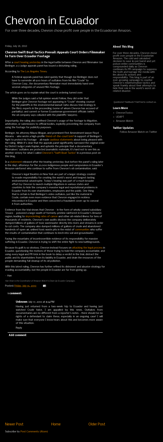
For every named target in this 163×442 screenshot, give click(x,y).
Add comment (17, 335)
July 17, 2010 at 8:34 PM (41, 302)
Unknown (21, 302)
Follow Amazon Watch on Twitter (138, 132)
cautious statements (61, 139)
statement (16, 162)
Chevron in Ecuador (52, 21)
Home (56, 424)
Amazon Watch (124, 121)
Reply (19, 328)
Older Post (96, 424)
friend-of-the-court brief (60, 136)
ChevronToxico (124, 113)
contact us (151, 102)
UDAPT (120, 117)
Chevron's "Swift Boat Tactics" (59, 153)
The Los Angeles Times (33, 71)
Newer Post (14, 424)
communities (82, 229)
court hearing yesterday (27, 62)
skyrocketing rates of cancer (41, 216)
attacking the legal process (87, 247)
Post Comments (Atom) (34, 431)
